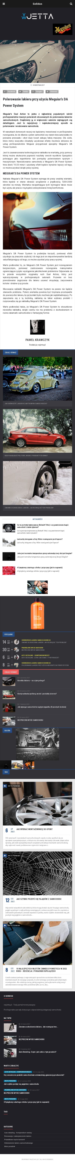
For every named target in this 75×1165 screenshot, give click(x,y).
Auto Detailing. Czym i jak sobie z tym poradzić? (40, 658)
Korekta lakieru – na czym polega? (31, 681)
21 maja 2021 (38, 1072)
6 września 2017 (24, 678)
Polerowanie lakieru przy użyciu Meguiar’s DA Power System (45, 665)
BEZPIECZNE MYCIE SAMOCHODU (33, 650)
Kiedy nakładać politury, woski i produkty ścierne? (26, 456)
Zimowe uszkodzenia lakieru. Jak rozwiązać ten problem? (29, 508)
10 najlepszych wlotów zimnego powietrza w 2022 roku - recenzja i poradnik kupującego (41, 970)
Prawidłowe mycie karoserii (32, 648)
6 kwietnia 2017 (25, 1049)
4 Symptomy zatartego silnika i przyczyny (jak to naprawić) (40, 568)
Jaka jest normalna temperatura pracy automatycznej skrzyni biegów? (44, 553)
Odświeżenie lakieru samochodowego (36, 640)
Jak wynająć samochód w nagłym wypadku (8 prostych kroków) (42, 707)
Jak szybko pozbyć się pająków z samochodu (38, 899)
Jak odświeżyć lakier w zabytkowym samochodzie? (26, 403)
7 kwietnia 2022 (23, 704)
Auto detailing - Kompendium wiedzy (35, 655)
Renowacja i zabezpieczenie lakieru (17, 1136)
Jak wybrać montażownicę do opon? (34, 829)
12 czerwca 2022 (24, 1081)
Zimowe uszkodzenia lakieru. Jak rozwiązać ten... (38, 1027)
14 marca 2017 (24, 1024)
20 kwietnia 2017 (24, 691)
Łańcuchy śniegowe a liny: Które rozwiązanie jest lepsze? (39, 539)
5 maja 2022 (23, 1099)
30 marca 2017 (23, 717)
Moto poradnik (10, 1081)
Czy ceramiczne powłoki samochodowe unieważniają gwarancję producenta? (34, 1075)
